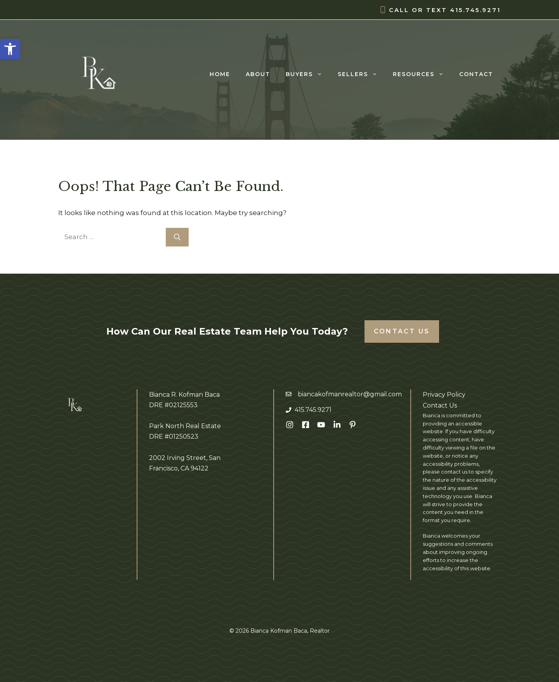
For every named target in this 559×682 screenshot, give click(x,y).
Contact (476, 74)
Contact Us (402, 331)
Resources (422, 74)
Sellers (361, 74)
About (258, 74)
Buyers (308, 74)
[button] (10, 49)
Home (220, 74)
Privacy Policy (444, 394)
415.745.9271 (475, 10)
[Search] (177, 237)
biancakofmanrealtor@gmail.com (350, 394)
